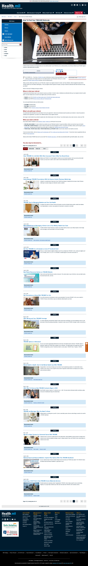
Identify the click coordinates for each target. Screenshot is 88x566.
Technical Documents (69, 535)
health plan (48, 121)
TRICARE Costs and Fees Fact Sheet (61, 127)
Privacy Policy (12, 552)
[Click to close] (87, 343)
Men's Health (36, 449)
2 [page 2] (67, 145)
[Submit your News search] (20, 44)
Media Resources (9, 40)
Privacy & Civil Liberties (48, 540)
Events (5, 49)
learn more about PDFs (68, 563)
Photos (6, 28)
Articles (6, 24)
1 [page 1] (64, 145)
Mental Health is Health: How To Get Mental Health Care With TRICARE (43, 365)
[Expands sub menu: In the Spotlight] (3, 34)
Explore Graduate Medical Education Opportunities (80, 538)
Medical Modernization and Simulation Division (38, 534)
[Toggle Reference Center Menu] (72, 13)
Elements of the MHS (26, 516)
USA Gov (37, 555)
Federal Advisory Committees (26, 520)
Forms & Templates (69, 521)
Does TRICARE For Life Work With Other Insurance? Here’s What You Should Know (46, 156)
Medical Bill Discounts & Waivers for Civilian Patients (48, 538)
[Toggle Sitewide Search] (84, 12)
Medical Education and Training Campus (37, 531)
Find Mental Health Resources (79, 533)
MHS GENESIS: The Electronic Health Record (42, 240)
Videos (6, 31)
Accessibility (37, 552)
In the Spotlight (8, 34)
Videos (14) (38, 148)
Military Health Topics (47, 13)
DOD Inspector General (52, 552)
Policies (67, 528)
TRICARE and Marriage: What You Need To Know (37, 411)
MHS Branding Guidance (27, 524)
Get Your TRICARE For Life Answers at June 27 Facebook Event (41, 249)
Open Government (73, 552)
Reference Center (68, 13)
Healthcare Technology (48, 534)
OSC (50, 555)
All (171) (25, 148)
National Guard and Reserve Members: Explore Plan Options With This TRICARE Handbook (49, 458)
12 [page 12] (81, 145)
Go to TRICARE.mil (79, 514)
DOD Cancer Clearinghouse (49, 517)
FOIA (44, 552)
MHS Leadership (26, 514)
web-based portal (48, 98)
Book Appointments (30, 133)
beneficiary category (41, 121)
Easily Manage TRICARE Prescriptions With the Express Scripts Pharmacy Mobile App (47, 179)
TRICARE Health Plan (82, 77)
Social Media (8, 37)
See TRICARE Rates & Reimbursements (80, 530)
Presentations (68, 529)
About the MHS (20, 13)
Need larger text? (81, 17)
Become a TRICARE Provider (39, 402)
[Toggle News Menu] (61, 13)
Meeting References (69, 526)
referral (66, 77)
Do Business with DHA (80, 535)
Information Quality (63, 552)
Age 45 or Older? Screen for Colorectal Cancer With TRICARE (40, 434)
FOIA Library (68, 519)
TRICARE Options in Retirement (32, 342)
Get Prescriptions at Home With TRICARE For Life (37, 295)
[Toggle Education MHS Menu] (40, 13)
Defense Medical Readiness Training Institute (36, 523)
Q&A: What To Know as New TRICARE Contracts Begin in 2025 (41, 388)
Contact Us (25, 526)
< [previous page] (61, 145)
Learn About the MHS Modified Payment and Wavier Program (80, 523)
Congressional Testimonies (70, 516)
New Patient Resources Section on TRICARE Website (38, 272)
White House (44, 555)
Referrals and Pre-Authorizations (43, 132)
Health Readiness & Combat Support (47, 530)
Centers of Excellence (48, 533)
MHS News (58, 13)
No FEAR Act (20, 552)
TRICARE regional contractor (33, 80)
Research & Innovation (48, 542)
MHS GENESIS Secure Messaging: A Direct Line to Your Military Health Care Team (46, 225)
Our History (25, 522)
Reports (67, 533)
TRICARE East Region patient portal (39, 97)
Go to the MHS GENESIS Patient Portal (80, 520)
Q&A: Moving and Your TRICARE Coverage (35, 318)
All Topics (46, 515)
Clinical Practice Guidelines (70, 514)
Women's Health (43, 449)
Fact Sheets (68, 518)
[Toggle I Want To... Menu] (81, 13)
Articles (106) (31, 148)
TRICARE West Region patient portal (53, 97)
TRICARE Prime (41, 77)
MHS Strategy (25, 518)
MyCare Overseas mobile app (39, 98)
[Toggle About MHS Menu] (24, 13)
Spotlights (6, 53)
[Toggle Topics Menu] (53, 13)
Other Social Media (60, 73)
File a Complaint (79, 540)
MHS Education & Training (33, 13)
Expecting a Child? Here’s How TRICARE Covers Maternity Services (42, 481)
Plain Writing (82, 552)
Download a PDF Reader (57, 563)
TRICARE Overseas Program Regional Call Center (40, 107)
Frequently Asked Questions (69, 524)
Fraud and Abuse (29, 552)
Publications (68, 531)
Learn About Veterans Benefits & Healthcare (80, 527)
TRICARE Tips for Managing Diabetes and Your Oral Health (40, 202)
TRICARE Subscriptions (52, 136)
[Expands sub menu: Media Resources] (3, 40)
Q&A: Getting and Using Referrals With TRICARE (59, 132)
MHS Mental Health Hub (38, 379)
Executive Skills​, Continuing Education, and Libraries (38, 527)
